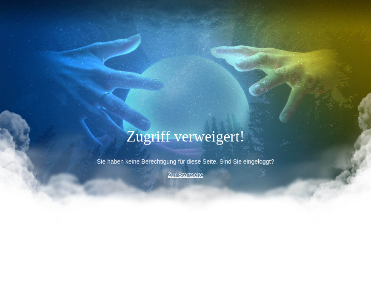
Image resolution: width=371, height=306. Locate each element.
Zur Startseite (185, 174)
